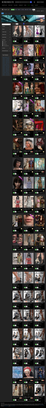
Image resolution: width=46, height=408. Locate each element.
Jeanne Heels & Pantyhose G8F (40, 284)
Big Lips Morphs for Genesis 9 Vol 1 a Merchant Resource (33, 227)
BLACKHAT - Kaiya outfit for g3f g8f (40, 170)
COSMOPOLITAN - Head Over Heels (18, 246)
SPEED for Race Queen (16, 131)
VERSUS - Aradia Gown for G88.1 (7, 62)
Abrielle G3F (15, 189)
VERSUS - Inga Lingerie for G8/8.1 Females (9, 59)
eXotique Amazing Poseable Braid (18, 94)
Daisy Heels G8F (15, 112)
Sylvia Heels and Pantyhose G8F (40, 303)
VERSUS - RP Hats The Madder (18, 227)
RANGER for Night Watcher (17, 150)
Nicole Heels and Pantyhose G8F (29, 303)
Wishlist (30, 9)
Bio (33, 9)
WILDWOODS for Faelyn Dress (29, 94)
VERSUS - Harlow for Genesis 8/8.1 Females (31, 265)
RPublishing (37, 114)
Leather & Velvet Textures (39, 131)
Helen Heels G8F (26, 284)
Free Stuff (10, 5)
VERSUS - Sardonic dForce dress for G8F (30, 246)
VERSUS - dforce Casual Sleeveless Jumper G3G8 (21, 265)
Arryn (18, 39)
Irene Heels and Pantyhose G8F (18, 303)
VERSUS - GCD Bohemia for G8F (29, 150)
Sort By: (41, 23)
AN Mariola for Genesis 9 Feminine (7, 64)
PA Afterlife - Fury (26, 131)
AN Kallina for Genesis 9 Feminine (7, 72)
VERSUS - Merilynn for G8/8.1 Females (8, 71)
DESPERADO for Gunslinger (39, 227)
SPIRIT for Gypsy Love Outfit (39, 94)
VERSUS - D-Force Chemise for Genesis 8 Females (21, 208)
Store (19, 9)
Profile (16, 9)
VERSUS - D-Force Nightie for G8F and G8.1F (9, 67)
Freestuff (26, 9)
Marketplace (4, 5)
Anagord (17, 39)
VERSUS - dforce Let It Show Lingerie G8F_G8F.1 (10, 63)
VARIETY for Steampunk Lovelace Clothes (30, 75)
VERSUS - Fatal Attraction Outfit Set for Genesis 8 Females (33, 208)
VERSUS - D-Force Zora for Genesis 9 (30, 189)
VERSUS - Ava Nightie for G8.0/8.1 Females (9, 58)
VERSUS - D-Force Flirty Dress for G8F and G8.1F (10, 73)
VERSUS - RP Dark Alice (28, 112)
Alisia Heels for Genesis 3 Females (40, 265)
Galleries (15, 5)
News (25, 5)
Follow (13, 9)
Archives (9, 13)
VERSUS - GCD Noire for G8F (39, 150)
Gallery (23, 9)
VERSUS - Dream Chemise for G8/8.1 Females (9, 68)
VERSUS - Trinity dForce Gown (29, 396)
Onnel (14, 39)
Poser (32, 5)
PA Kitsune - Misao (38, 112)
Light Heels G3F (15, 284)
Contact (36, 5)
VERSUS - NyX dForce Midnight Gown (19, 396)
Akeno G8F (14, 170)
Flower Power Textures (16, 75)
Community (21, 5)
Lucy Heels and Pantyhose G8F (40, 396)
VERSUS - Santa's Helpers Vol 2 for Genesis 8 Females (32, 170)
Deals (29, 5)
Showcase (5, 13)
